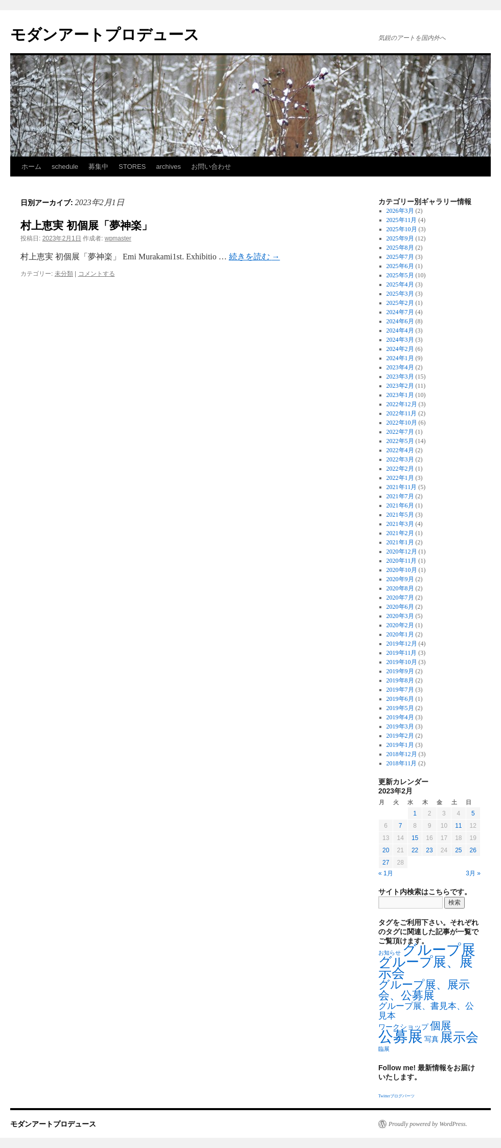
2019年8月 (400, 680)
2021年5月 (400, 514)
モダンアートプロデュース (104, 34)
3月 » (473, 873)
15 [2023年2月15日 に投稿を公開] (415, 838)
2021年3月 (400, 523)
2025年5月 (400, 275)
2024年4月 (400, 330)
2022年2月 (400, 468)
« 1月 (385, 873)
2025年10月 (401, 229)
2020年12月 (401, 551)
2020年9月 (400, 579)
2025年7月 (400, 256)
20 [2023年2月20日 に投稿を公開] (385, 850)
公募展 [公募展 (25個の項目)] (400, 1036)
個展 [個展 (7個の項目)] (440, 1025)
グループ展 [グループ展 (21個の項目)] (438, 950)
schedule (65, 166)
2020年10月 (401, 569)
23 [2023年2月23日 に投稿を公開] (429, 850)
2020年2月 (400, 625)
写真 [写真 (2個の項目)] (431, 1039)
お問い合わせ (211, 166)
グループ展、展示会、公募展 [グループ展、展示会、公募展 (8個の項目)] (424, 990)
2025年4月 (400, 284)
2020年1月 (400, 634)
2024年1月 (400, 358)
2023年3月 (400, 376)
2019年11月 (401, 652)
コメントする (96, 273)
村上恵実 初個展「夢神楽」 (86, 225)
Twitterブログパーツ (396, 1096)
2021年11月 (401, 487)
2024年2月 (400, 348)
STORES (132, 166)
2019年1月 (400, 744)
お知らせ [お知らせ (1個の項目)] (389, 953)
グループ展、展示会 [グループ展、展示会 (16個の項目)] (425, 968)
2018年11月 (401, 763)
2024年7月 (400, 312)
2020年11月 (401, 560)
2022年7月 (400, 431)
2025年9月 (400, 238)
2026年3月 (400, 210)
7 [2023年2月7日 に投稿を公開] (400, 825)
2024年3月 (400, 339)
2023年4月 (400, 367)
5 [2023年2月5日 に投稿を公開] (473, 813)
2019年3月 (400, 726)
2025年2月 (400, 302)
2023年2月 (400, 385)
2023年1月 (400, 395)
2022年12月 (401, 404)
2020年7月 (400, 597)
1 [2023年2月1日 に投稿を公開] (415, 813)
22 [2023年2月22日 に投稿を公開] (415, 850)
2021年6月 (400, 505)
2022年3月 (400, 459)
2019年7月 (400, 689)
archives (168, 166)
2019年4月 (400, 717)
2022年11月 (401, 413)
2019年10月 (401, 662)
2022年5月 (400, 441)
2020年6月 (400, 606)
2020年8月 (400, 588)
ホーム (31, 166)
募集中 (98, 166)
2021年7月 (400, 496)
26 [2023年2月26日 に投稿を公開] (473, 850)
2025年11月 (401, 220)
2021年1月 (400, 542)
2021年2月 (400, 533)
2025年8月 (400, 247)
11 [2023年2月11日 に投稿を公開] (458, 825)
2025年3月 (400, 293)
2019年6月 (400, 698)
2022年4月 (400, 450)
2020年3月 (400, 616)
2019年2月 (400, 735)
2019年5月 (400, 708)
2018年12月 (401, 754)
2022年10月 (401, 422)
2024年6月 (400, 321)
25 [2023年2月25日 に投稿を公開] (458, 850)
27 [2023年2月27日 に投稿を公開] (385, 862)
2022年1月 (400, 477)
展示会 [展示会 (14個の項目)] (459, 1037)
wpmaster (118, 238)
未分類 (64, 273)
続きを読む (254, 256)
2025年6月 (400, 266)
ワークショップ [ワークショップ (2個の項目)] (403, 1027)
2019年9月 (400, 671)
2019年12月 (401, 643)
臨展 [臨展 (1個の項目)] (384, 1049)
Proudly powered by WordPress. (428, 1124)
